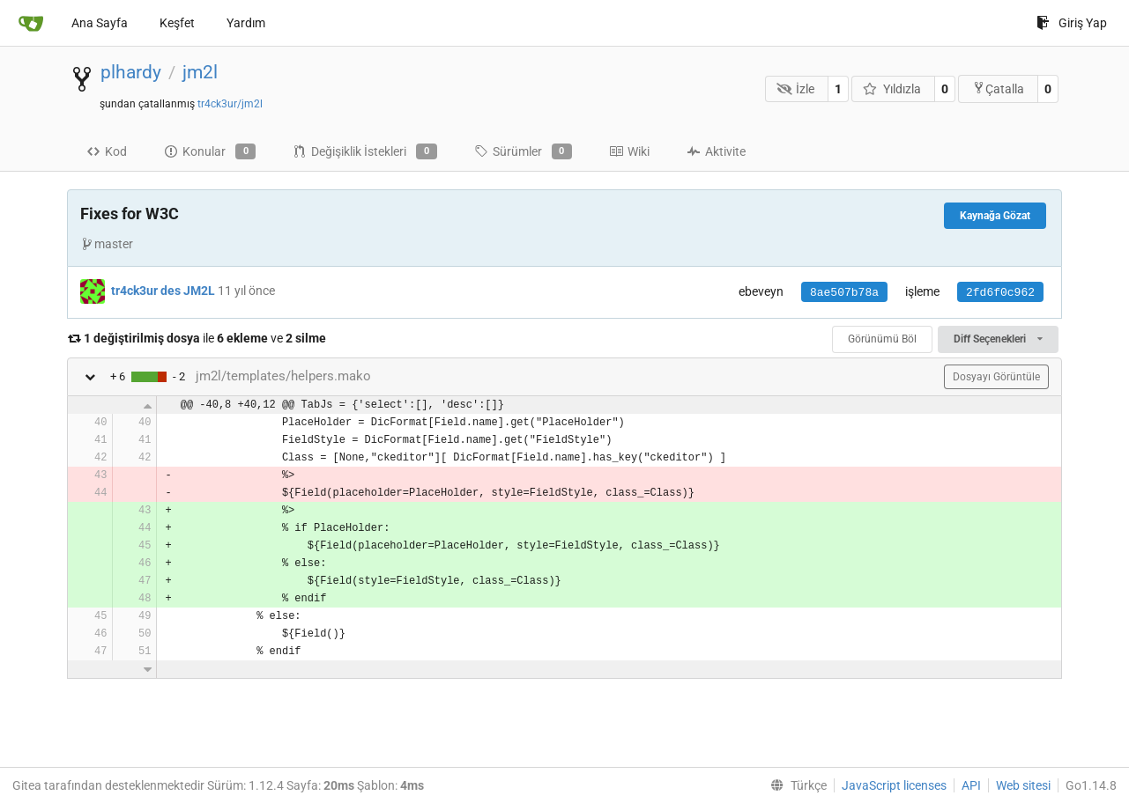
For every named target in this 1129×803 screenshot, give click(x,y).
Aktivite (716, 151)
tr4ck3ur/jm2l (230, 104)
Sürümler (523, 151)
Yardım (246, 23)
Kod (106, 151)
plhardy (130, 72)
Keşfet (177, 23)
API (971, 785)
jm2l (200, 72)
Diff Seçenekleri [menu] (998, 339)
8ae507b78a (844, 292)
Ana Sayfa (99, 23)
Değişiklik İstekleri (364, 151)
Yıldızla (892, 89)
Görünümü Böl (882, 339)
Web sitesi (1023, 785)
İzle (795, 89)
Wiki (629, 151)
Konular (210, 151)
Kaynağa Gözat (995, 216)
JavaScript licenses (894, 785)
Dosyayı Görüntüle (996, 377)
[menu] (795, 785)
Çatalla (998, 88)
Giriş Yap (1072, 23)
